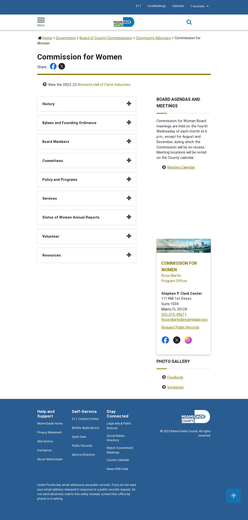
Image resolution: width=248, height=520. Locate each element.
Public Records (82, 445)
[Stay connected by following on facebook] (166, 340)
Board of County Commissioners (106, 38)
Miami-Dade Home (50, 423)
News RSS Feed (117, 469)
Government (66, 38)
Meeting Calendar (181, 167)
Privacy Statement (49, 432)
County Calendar (118, 460)
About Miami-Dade (49, 459)
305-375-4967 (172, 314)
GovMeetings (157, 6)
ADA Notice (45, 441)
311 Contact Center (85, 419)
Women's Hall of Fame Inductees (104, 84)
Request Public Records (180, 327)
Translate (200, 6)
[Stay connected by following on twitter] (178, 340)
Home (47, 38)
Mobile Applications (85, 428)
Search (189, 22)
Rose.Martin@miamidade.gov (184, 319)
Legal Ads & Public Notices (119, 426)
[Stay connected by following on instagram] (189, 340)
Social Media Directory (115, 438)
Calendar (178, 6)
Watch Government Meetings (120, 450)
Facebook (175, 377)
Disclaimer (44, 450)
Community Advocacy (153, 38)
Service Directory (83, 454)
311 (138, 6)
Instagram (175, 387)
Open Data (79, 437)
